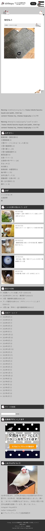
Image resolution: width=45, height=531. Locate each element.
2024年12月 (7, 334)
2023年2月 (6, 352)
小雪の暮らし (6, 149)
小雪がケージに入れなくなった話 (13, 143)
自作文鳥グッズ (6, 175)
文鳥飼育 (4, 197)
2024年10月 (7, 337)
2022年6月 (6, 361)
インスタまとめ (6, 194)
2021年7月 (6, 384)
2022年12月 (7, 358)
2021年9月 (6, 378)
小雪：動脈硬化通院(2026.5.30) (14, 298)
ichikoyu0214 (11, 510)
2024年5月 (6, 343)
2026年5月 (6, 320)
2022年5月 (6, 364)
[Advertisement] (22, 77)
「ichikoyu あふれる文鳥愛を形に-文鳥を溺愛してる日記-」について (23, 522)
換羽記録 (4, 154)
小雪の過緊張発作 (7, 152)
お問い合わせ (22, 524)
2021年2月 (6, 396)
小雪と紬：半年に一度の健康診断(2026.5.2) (18, 307)
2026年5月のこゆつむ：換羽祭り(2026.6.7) (18, 295)
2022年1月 (6, 370)
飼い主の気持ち (6, 181)
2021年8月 (6, 381)
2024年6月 (6, 340)
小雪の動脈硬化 (6, 146)
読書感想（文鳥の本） (9, 178)
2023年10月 (7, 349)
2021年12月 (6, 372)
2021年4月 (6, 393)
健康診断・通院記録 (8, 137)
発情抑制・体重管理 (8, 169)
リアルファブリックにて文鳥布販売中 (16, 513)
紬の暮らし (5, 172)
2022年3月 (6, 367)
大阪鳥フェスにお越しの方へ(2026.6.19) (17, 292)
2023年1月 (6, 355)
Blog (33, 3)
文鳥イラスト (6, 157)
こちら (32, 504)
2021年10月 (6, 375)
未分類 (3, 166)
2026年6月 (6, 317)
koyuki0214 (13, 507)
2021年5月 (6, 390)
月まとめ (4, 163)
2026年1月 (6, 331)
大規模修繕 (5, 140)
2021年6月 (6, 387)
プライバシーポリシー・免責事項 (22, 526)
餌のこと (4, 184)
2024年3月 (6, 346)
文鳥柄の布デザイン (8, 160)
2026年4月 (6, 323)
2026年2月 (6, 328)
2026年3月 (6, 325)
